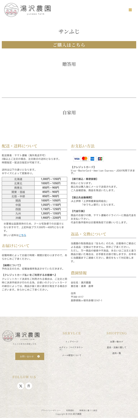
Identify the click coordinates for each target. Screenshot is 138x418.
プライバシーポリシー (51, 410)
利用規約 (70, 410)
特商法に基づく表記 (88, 410)
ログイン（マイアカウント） (71, 348)
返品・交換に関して (116, 347)
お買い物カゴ (116, 341)
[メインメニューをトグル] (130, 10)
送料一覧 (116, 352)
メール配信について (71, 355)
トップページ (71, 341)
